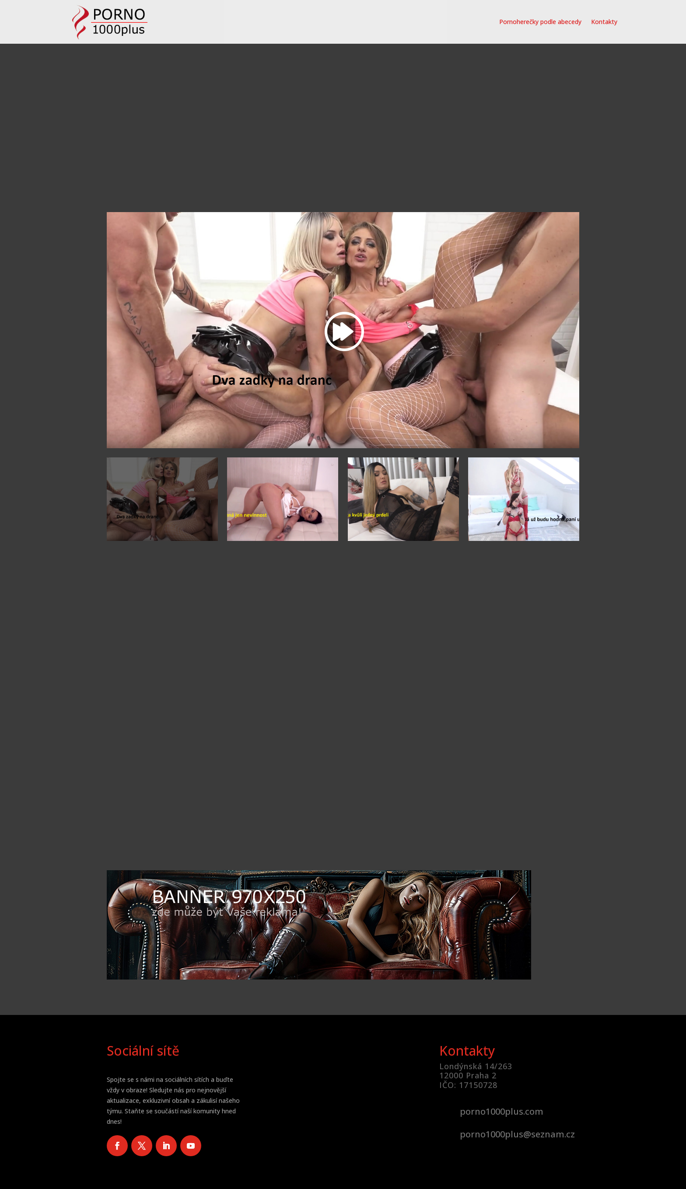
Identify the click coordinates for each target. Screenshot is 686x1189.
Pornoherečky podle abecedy (540, 21)
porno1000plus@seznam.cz (517, 1134)
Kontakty (604, 21)
